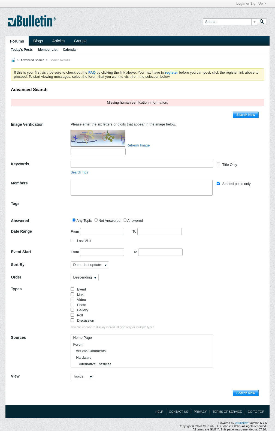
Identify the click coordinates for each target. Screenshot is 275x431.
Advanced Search (32, 60)
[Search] (230, 21)
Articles (58, 41)
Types (16, 289)
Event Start (21, 252)
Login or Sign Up (251, 3)
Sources (18, 337)
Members (19, 183)
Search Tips (79, 172)
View (15, 376)
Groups (80, 41)
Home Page (82, 338)
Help (159, 411)
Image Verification (27, 124)
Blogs (38, 41)
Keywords (20, 164)
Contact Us (178, 411)
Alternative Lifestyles (92, 364)
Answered (20, 221)
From (97, 231)
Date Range (21, 231)
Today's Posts (22, 50)
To (157, 231)
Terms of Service (227, 411)
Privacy (200, 411)
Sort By (18, 264)
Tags (15, 203)
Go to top (256, 411)
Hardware (82, 357)
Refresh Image (138, 145)
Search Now (245, 115)
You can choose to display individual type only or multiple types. (113, 327)
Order (16, 277)
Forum (78, 344)
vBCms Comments (89, 351)
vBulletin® (242, 422)
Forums (17, 41)
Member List (48, 50)
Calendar (70, 50)
